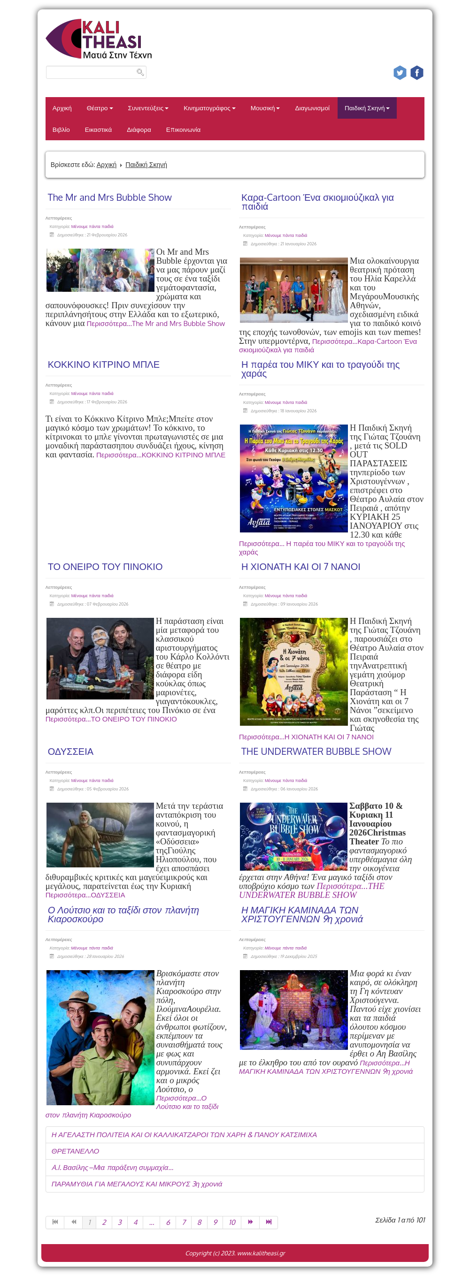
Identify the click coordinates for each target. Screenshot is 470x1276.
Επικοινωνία (183, 129)
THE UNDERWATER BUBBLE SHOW (316, 751)
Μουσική (265, 108)
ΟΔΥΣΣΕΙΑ (70, 751)
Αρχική (62, 108)
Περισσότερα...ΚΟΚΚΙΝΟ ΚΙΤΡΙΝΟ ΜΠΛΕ (160, 454)
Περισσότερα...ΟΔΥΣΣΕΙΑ (85, 894)
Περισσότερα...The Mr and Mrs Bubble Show (155, 323)
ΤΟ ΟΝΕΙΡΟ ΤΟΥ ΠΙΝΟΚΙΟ (105, 566)
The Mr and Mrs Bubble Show (110, 197)
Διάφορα (139, 129)
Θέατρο (100, 108)
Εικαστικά (98, 129)
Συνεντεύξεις (148, 108)
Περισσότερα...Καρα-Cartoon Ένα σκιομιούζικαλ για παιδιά (328, 345)
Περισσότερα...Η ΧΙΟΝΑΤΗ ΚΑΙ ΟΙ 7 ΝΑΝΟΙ (306, 736)
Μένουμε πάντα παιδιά (92, 226)
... (151, 1222)
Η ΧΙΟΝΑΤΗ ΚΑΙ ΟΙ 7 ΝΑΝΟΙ (301, 566)
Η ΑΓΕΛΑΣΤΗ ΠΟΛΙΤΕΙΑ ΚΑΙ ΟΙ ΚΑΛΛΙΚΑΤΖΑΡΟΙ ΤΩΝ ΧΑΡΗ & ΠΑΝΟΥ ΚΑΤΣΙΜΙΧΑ (184, 1134)
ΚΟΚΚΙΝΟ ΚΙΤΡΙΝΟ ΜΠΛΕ (104, 364)
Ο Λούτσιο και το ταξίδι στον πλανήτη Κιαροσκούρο (124, 914)
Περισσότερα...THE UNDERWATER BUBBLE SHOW (312, 890)
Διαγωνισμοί (312, 108)
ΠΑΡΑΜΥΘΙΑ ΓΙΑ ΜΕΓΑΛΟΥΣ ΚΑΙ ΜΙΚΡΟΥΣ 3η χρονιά (137, 1183)
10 (232, 1222)
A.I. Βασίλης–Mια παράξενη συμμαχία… (112, 1167)
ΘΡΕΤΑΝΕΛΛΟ (75, 1151)
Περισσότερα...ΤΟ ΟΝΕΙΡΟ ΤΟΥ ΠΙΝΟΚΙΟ (111, 718)
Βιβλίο (61, 129)
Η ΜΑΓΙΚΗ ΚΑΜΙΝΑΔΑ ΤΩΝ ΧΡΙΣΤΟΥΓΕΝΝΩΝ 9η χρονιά (302, 914)
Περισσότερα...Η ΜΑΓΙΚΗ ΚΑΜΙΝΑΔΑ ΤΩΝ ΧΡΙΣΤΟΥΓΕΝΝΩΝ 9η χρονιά (326, 1067)
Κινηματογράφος (210, 108)
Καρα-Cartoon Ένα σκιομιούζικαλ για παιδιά (317, 201)
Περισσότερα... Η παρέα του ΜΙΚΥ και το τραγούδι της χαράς (322, 547)
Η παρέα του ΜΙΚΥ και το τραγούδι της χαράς (320, 368)
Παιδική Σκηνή (367, 108)
